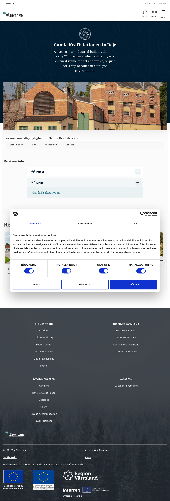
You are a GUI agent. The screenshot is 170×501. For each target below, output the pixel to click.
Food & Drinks (44, 344)
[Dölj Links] (137, 182)
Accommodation (44, 351)
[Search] (144, 14)
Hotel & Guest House (43, 392)
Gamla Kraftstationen (46, 192)
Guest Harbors (44, 420)
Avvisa (37, 284)
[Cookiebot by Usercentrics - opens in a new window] (142, 213)
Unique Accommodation (44, 413)
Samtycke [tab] (35, 223)
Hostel (43, 406)
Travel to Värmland (126, 337)
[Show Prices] (137, 171)
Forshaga (9, 3)
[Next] (161, 260)
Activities (44, 330)
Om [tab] (135, 223)
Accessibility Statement (97, 450)
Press (88, 457)
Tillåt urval (85, 284)
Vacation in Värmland (126, 385)
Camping (44, 385)
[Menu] (164, 14)
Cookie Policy (10, 457)
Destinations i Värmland (126, 344)
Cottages (44, 399)
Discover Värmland (126, 330)
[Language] (154, 14)
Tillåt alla (133, 284)
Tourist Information (126, 351)
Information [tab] (85, 223)
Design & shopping (44, 358)
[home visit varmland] (13, 14)
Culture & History (44, 337)
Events (43, 365)
